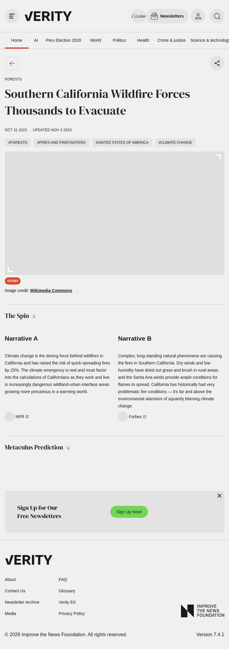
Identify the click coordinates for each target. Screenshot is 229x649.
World (95, 40)
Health (143, 40)
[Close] (219, 495)
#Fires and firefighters (61, 142)
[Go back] (12, 63)
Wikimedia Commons (51, 290)
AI (36, 40)
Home (16, 40)
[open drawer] (12, 16)
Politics (119, 40)
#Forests (17, 142)
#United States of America (122, 142)
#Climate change (175, 142)
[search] (217, 16)
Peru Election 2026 (63, 40)
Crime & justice (171, 40)
